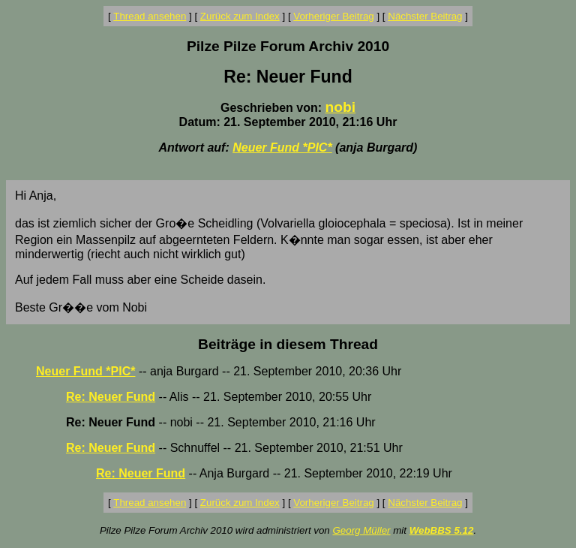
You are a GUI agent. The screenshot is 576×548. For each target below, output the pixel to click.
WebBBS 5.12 (442, 530)
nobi (341, 107)
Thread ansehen (149, 16)
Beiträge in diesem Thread (288, 344)
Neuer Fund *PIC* (282, 147)
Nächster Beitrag (425, 16)
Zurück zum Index (240, 16)
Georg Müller (361, 530)
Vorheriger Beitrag (333, 16)
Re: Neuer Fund (110, 396)
